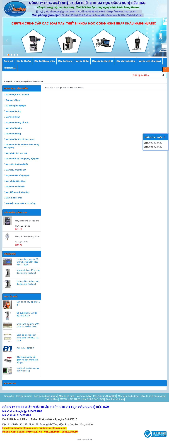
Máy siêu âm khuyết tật (17, 164)
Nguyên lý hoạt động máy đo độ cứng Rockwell (28, 271)
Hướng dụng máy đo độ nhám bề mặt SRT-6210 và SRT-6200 (27, 262)
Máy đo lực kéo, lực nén (17, 94)
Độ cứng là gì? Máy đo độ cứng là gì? (27, 314)
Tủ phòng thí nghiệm (16, 106)
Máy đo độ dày (13, 117)
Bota (89, 439)
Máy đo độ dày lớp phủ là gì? (28, 303)
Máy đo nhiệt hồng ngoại (17, 175)
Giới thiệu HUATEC (25, 348)
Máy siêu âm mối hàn (16, 170)
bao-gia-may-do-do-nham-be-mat (29, 81)
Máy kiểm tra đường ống (17, 192)
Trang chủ (8, 81)
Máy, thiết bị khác (14, 198)
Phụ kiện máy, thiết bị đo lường (20, 203)
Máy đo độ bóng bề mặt (17, 122)
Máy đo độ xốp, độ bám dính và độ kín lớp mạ (21, 146)
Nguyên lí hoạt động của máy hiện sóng (28, 369)
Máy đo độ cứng (13, 111)
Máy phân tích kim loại (16, 153)
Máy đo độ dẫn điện (15, 186)
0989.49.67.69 (153, 142)
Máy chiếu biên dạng (15, 181)
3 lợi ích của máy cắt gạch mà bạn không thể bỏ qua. (27, 360)
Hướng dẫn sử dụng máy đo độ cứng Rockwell (28, 282)
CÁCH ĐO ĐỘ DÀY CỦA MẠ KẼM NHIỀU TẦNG (28, 325)
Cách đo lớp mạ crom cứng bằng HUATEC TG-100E (28, 338)
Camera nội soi (13, 100)
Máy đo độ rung (13, 133)
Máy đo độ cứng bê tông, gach (20, 139)
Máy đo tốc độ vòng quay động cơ (22, 158)
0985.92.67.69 (153, 147)
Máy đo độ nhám (14, 128)
